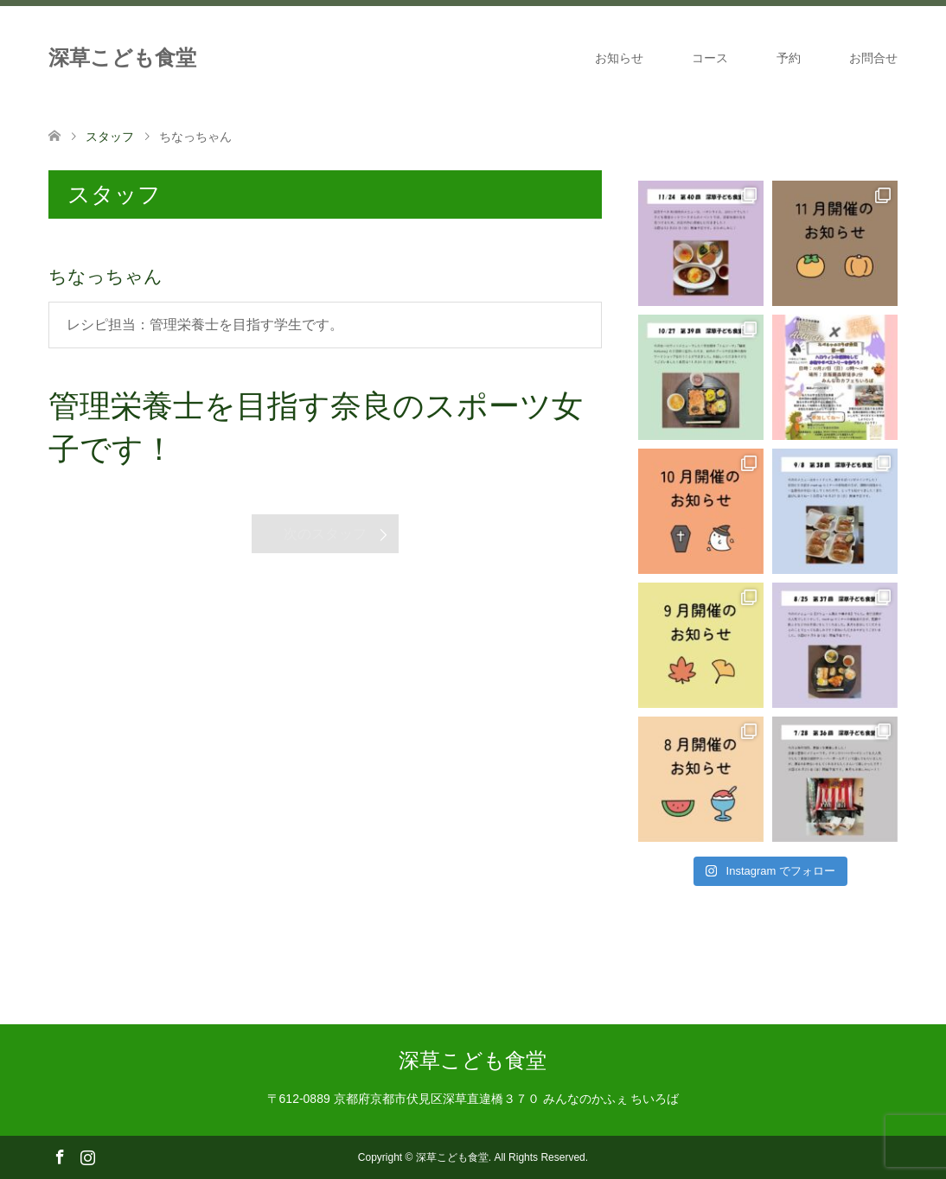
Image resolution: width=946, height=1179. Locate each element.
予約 (789, 58)
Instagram (87, 1155)
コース (710, 58)
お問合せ (873, 58)
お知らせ (619, 58)
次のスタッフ (325, 533)
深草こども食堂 (122, 57)
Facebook (59, 1155)
